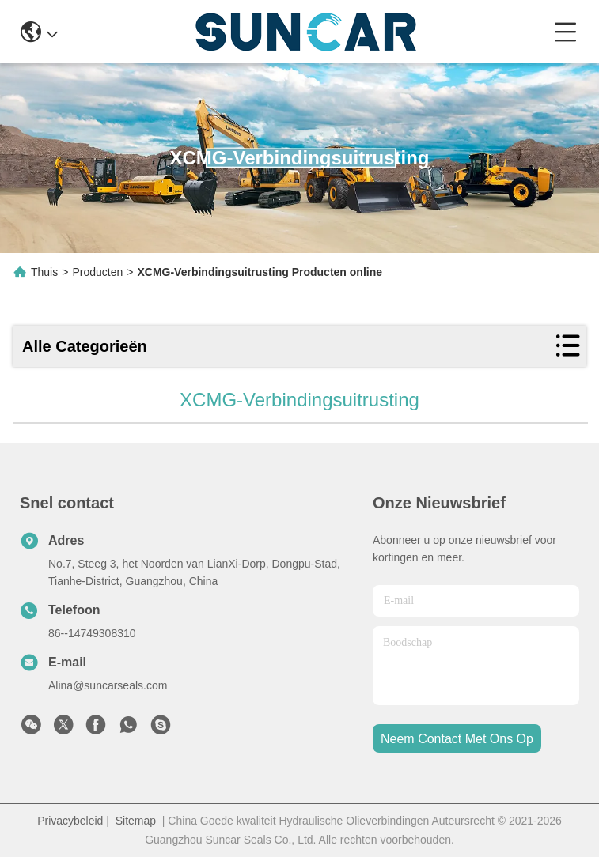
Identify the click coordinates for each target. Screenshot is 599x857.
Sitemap (136, 820)
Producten (97, 272)
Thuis (44, 272)
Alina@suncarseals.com (107, 685)
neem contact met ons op (457, 739)
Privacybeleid (70, 820)
